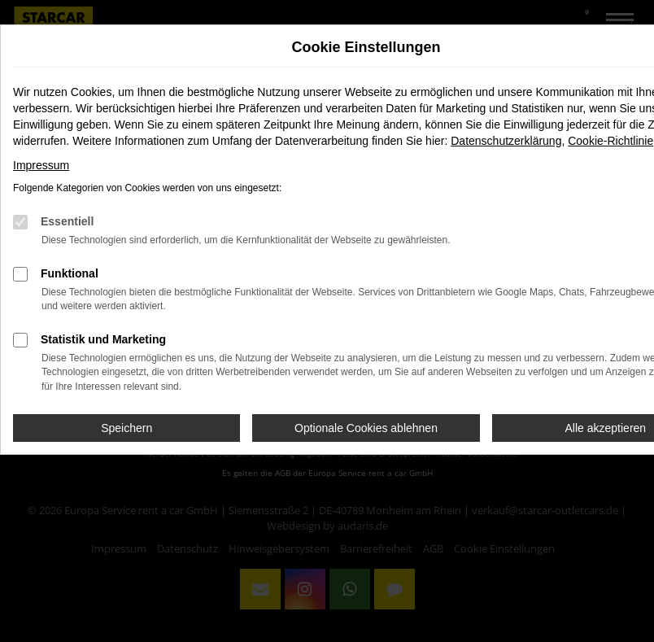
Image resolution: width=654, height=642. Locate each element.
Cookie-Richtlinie (610, 140)
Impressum (41, 165)
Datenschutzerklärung (506, 140)
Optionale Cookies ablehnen (366, 428)
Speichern (126, 428)
